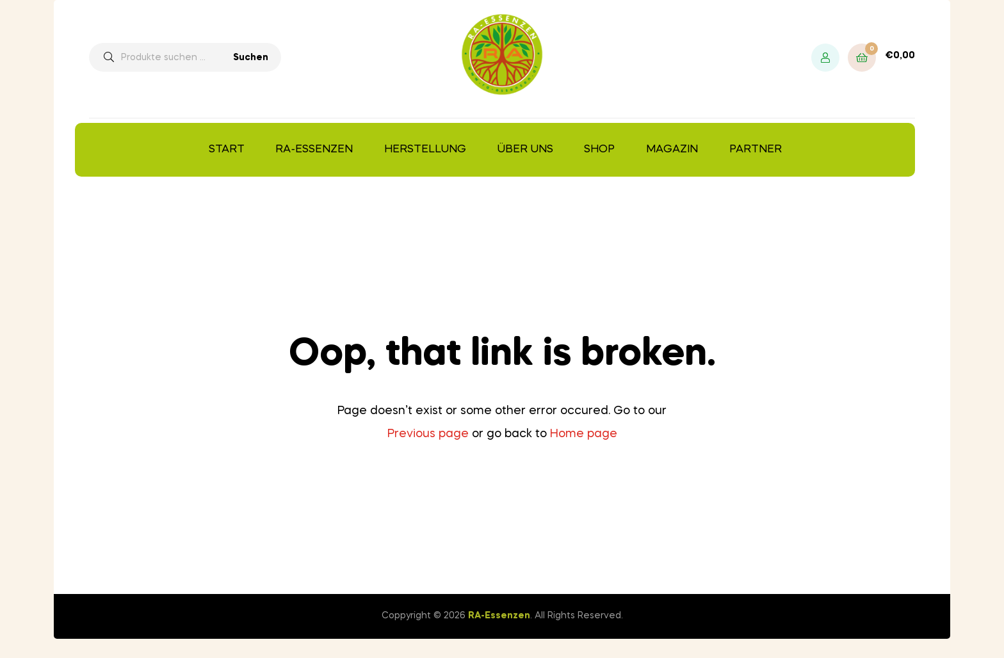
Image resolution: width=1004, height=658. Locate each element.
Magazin (672, 149)
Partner (755, 149)
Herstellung (425, 149)
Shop (599, 149)
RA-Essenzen (314, 149)
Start (227, 149)
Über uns (525, 149)
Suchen (250, 57)
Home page (583, 434)
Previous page (428, 434)
